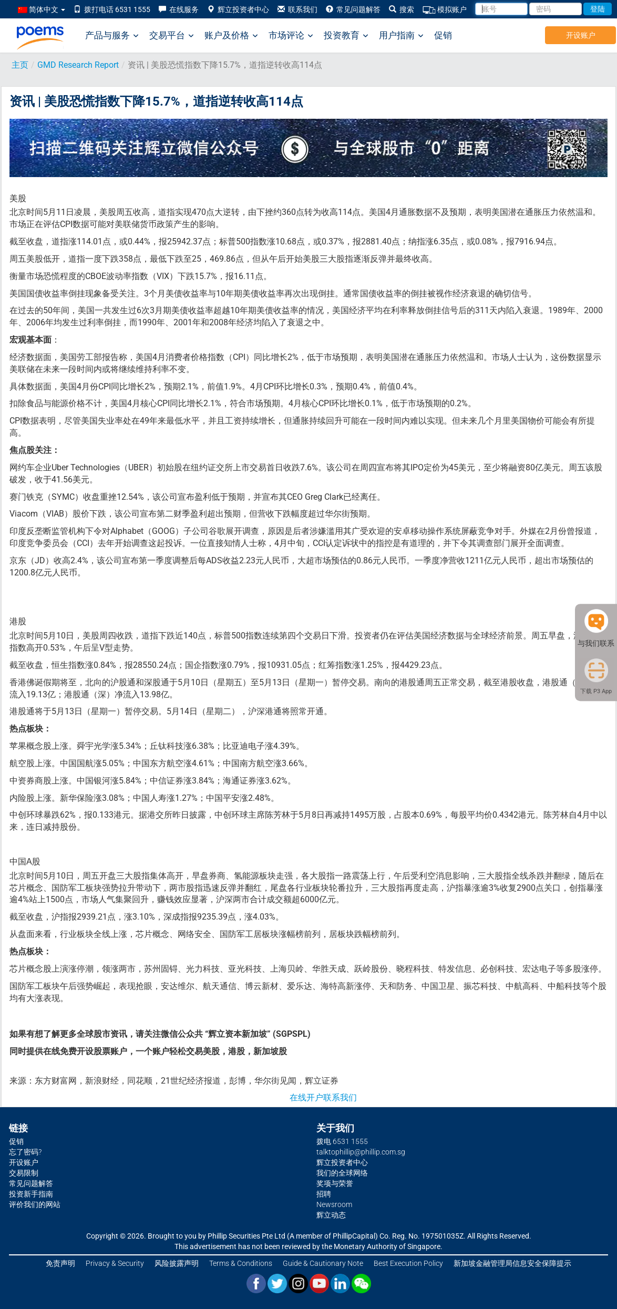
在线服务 (179, 9)
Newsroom (334, 1204)
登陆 (597, 9)
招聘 (323, 1194)
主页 (20, 65)
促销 (443, 35)
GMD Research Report (78, 65)
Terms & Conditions (240, 1263)
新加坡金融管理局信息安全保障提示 (512, 1263)
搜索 (401, 9)
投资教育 (346, 35)
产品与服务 (112, 35)
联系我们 (297, 9)
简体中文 (41, 9)
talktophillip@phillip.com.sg (360, 1152)
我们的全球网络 (342, 1173)
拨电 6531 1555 (342, 1141)
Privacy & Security (115, 1263)
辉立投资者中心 (238, 9)
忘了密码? (25, 1152)
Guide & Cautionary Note (323, 1263)
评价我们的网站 (34, 1204)
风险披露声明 (177, 1263)
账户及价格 (231, 35)
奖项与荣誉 (334, 1183)
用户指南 (401, 35)
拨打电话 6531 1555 (112, 9)
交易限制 (23, 1173)
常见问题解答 (353, 9)
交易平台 (171, 35)
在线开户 (306, 1097)
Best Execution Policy (408, 1263)
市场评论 (291, 35)
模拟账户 (445, 9)
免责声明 (60, 1263)
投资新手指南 (31, 1194)
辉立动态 (331, 1215)
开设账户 (580, 35)
